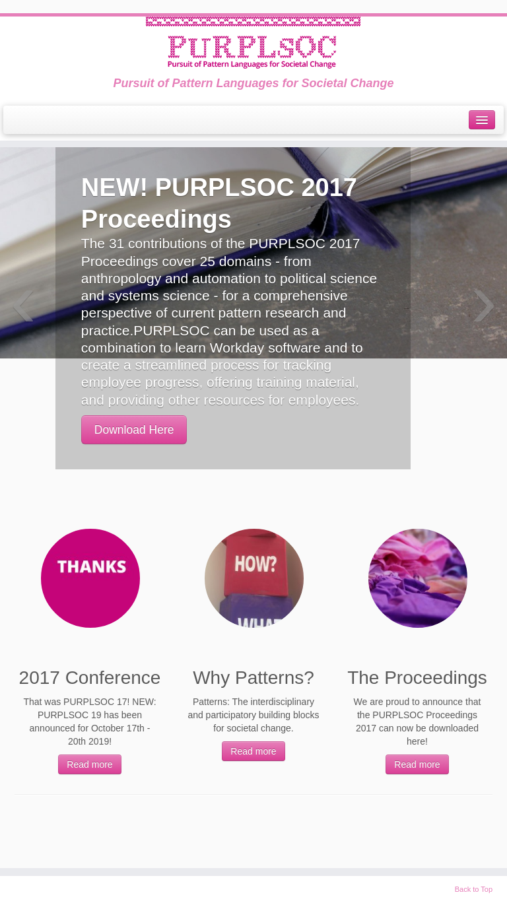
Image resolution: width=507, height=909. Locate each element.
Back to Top (473, 889)
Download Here (134, 429)
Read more (89, 764)
